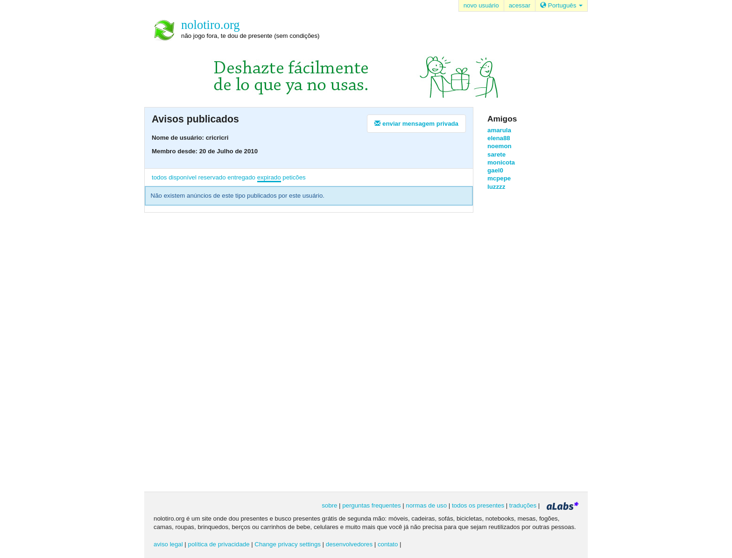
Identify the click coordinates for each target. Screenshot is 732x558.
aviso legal (168, 544)
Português (561, 5)
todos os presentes (478, 505)
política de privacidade (219, 544)
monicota (501, 162)
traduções (522, 505)
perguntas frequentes (371, 505)
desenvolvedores (349, 544)
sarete (496, 154)
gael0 (495, 170)
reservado (212, 177)
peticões (293, 177)
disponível (183, 177)
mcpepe (499, 178)
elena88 (498, 138)
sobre (329, 505)
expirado (269, 177)
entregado (241, 177)
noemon (499, 146)
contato (388, 544)
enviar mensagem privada (416, 123)
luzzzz (496, 186)
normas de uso (426, 505)
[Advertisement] (524, 340)
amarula (499, 130)
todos (159, 177)
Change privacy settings (287, 544)
